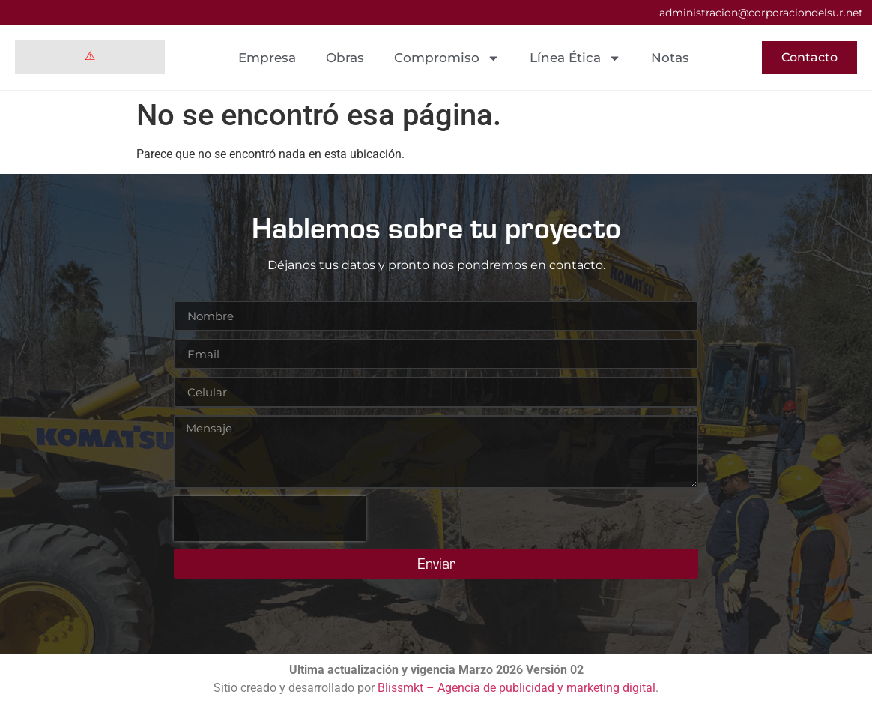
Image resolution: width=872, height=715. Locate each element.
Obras (345, 57)
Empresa (267, 57)
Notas (670, 57)
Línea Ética (575, 58)
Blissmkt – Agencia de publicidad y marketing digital (516, 688)
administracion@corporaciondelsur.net (761, 12)
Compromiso (447, 58)
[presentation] (270, 518)
